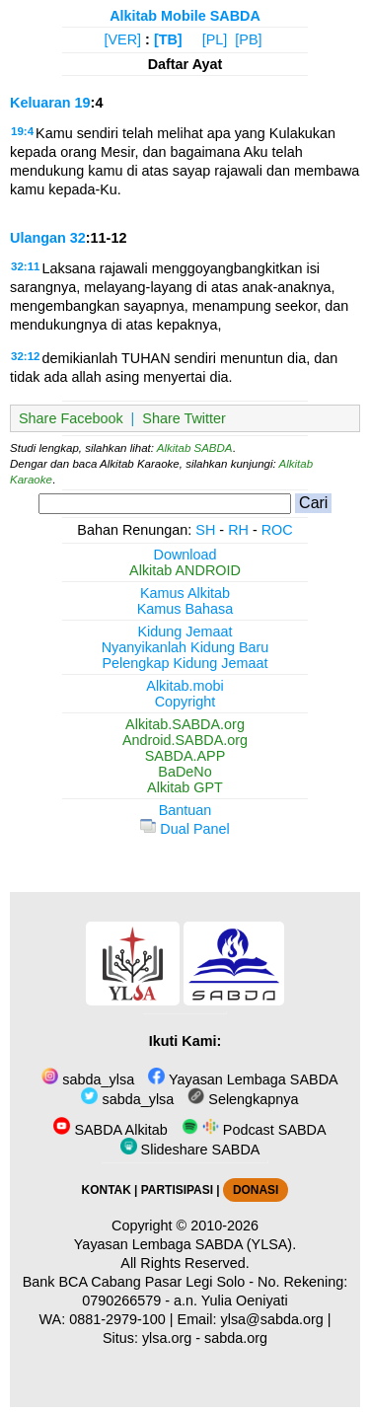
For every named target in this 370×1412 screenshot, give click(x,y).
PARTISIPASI (177, 1190)
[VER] (123, 39)
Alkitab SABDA (195, 448)
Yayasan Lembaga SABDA (242, 1079)
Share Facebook (71, 418)
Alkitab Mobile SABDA (185, 16)
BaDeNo (184, 772)
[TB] (168, 39)
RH (238, 530)
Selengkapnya (242, 1099)
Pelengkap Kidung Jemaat (184, 663)
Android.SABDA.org (185, 740)
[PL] (215, 39)
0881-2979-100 (117, 1319)
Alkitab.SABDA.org (185, 724)
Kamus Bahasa (185, 609)
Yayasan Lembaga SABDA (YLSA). (185, 1244)
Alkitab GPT (185, 787)
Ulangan (38, 238)
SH (205, 530)
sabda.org (235, 1338)
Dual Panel (184, 829)
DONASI (255, 1190)
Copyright (185, 701)
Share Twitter (184, 418)
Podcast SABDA (254, 1130)
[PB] (248, 39)
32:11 (25, 266)
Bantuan (185, 810)
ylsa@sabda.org (272, 1319)
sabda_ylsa (87, 1079)
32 (78, 238)
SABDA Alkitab (110, 1130)
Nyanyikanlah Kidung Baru (185, 647)
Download (185, 554)
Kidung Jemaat (185, 631)
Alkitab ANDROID (185, 570)
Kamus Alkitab (185, 593)
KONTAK (106, 1190)
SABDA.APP (185, 756)
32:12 (25, 356)
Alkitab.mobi (184, 686)
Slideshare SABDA (190, 1149)
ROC (277, 530)
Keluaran (40, 103)
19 (83, 103)
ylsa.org (166, 1338)
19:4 (22, 131)
